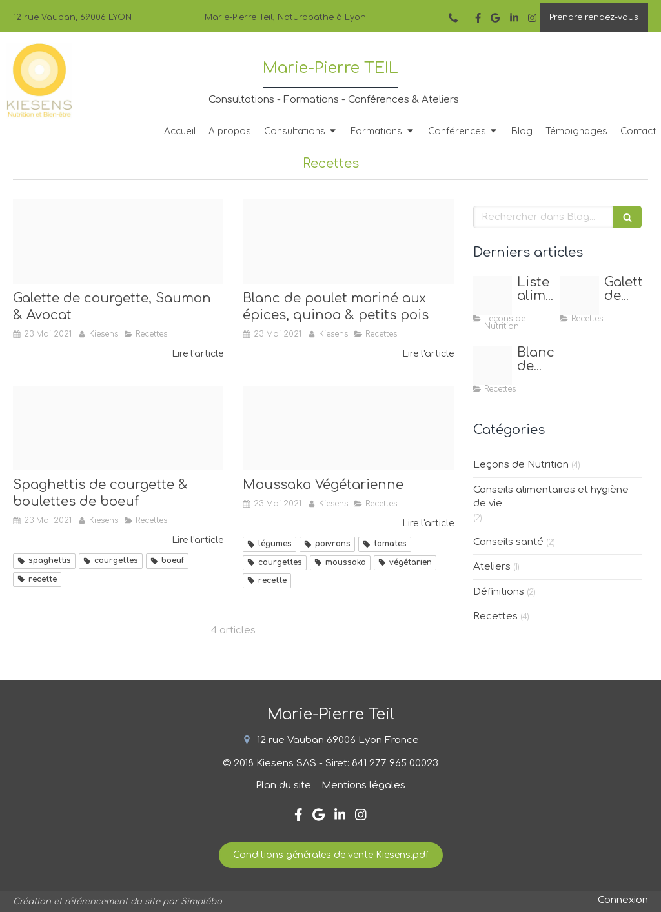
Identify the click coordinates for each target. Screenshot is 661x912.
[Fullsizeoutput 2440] (118, 241)
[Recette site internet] (118, 428)
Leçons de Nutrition (521, 464)
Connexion (623, 900)
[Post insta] (348, 241)
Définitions (498, 591)
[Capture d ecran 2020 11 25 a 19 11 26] (492, 295)
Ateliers (492, 566)
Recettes (495, 616)
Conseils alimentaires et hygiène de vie (551, 496)
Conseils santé (508, 542)
